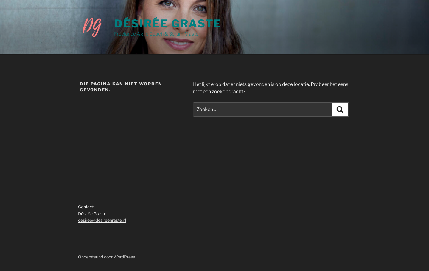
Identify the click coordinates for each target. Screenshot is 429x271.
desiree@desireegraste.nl (102, 220)
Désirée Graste (168, 23)
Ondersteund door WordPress (106, 256)
